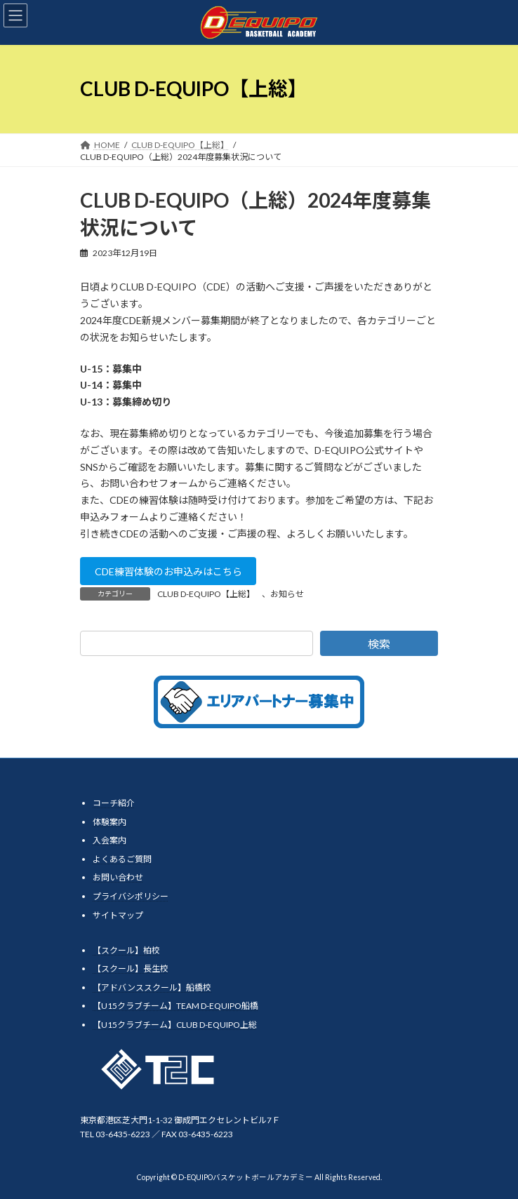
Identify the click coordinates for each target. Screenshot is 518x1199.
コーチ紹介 (114, 803)
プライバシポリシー (130, 896)
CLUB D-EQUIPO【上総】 (206, 594)
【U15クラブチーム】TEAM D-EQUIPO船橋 (175, 1005)
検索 (379, 643)
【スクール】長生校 (130, 968)
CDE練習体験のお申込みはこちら (168, 571)
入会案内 (109, 840)
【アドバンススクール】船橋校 (152, 987)
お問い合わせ (118, 877)
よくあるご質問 (122, 859)
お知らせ (287, 594)
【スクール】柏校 (126, 950)
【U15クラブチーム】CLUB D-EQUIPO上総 (175, 1024)
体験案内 (109, 822)
